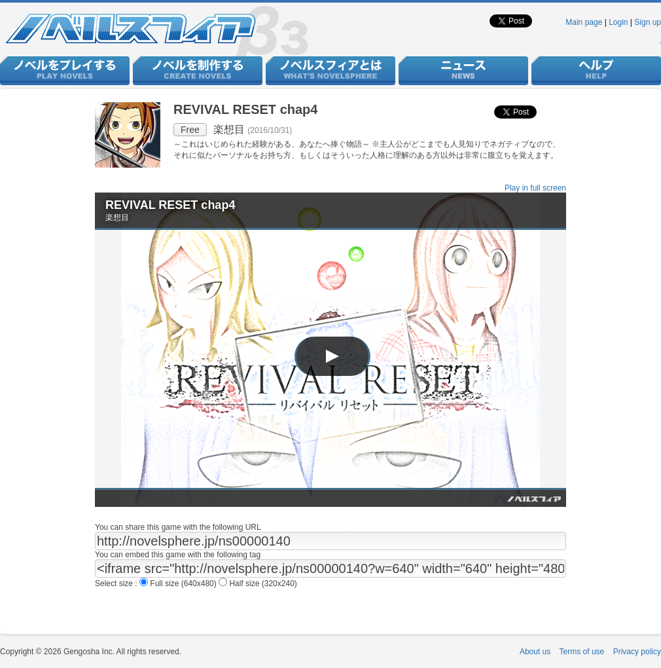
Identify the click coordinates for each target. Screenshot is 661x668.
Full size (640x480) (179, 583)
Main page (583, 22)
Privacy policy (637, 651)
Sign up (647, 22)
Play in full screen (535, 188)
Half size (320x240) (258, 583)
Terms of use (582, 651)
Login (618, 22)
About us (535, 651)
